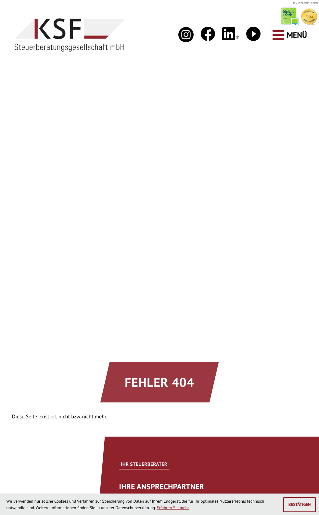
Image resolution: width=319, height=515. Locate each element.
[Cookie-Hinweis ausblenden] (299, 504)
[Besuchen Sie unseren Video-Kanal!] (253, 34)
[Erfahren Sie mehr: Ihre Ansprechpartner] (172, 214)
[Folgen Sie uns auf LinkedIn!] (230, 34)
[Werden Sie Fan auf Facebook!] (208, 34)
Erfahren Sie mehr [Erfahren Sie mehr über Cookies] (173, 507)
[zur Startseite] (70, 35)
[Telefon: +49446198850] (56, 416)
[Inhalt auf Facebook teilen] (33, 262)
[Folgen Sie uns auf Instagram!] (186, 34)
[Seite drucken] (79, 262)
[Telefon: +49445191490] (190, 416)
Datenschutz (124, 481)
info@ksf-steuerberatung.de (69, 362)
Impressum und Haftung (180, 481)
